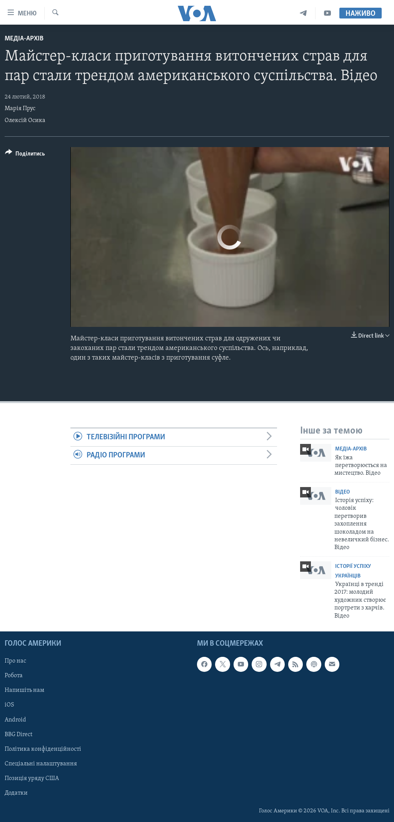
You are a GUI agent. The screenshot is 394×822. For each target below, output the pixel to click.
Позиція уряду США (32, 778)
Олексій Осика (25, 120)
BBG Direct (18, 735)
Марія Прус (20, 108)
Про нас (15, 661)
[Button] (25, 155)
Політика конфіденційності (43, 749)
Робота (14, 676)
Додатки (16, 793)
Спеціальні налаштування (41, 764)
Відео (342, 492)
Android (15, 720)
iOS (9, 705)
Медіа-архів (24, 38)
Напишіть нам (24, 690)
